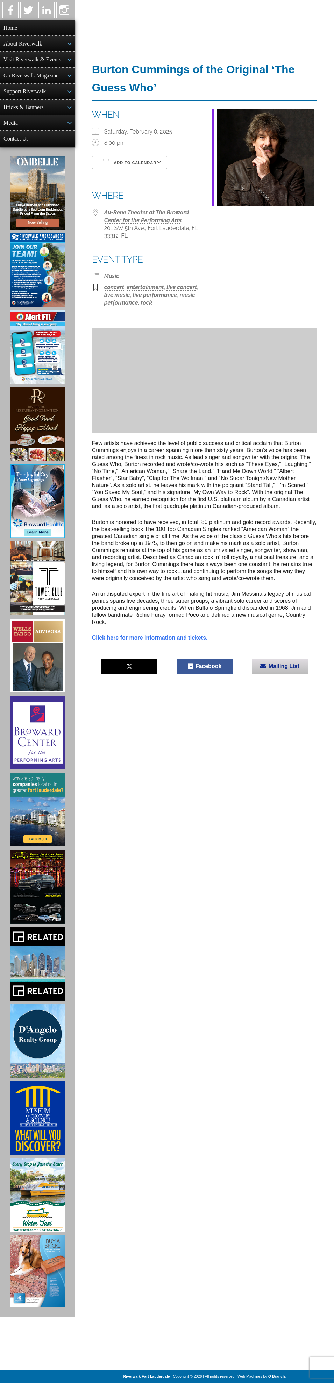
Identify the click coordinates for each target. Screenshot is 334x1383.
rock (146, 302)
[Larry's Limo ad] (37, 886)
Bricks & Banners (23, 107)
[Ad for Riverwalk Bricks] (37, 1271)
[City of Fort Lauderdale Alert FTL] (37, 347)
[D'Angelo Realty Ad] (37, 1040)
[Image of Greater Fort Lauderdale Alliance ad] (37, 809)
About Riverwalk (22, 44)
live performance (155, 295)
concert (114, 287)
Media (10, 123)
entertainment (145, 287)
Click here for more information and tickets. (150, 638)
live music (117, 295)
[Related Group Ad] (37, 963)
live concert (181, 287)
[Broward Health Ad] (37, 501)
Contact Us (16, 139)
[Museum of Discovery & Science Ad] (37, 1118)
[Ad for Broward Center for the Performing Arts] (37, 732)
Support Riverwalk (24, 91)
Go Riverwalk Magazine (30, 76)
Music (111, 276)
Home (10, 28)
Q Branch (276, 1376)
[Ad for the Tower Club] (37, 578)
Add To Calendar (129, 162)
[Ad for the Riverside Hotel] (37, 424)
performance (121, 302)
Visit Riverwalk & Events (32, 59)
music (187, 295)
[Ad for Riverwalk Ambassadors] (37, 269)
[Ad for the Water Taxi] (37, 1195)
